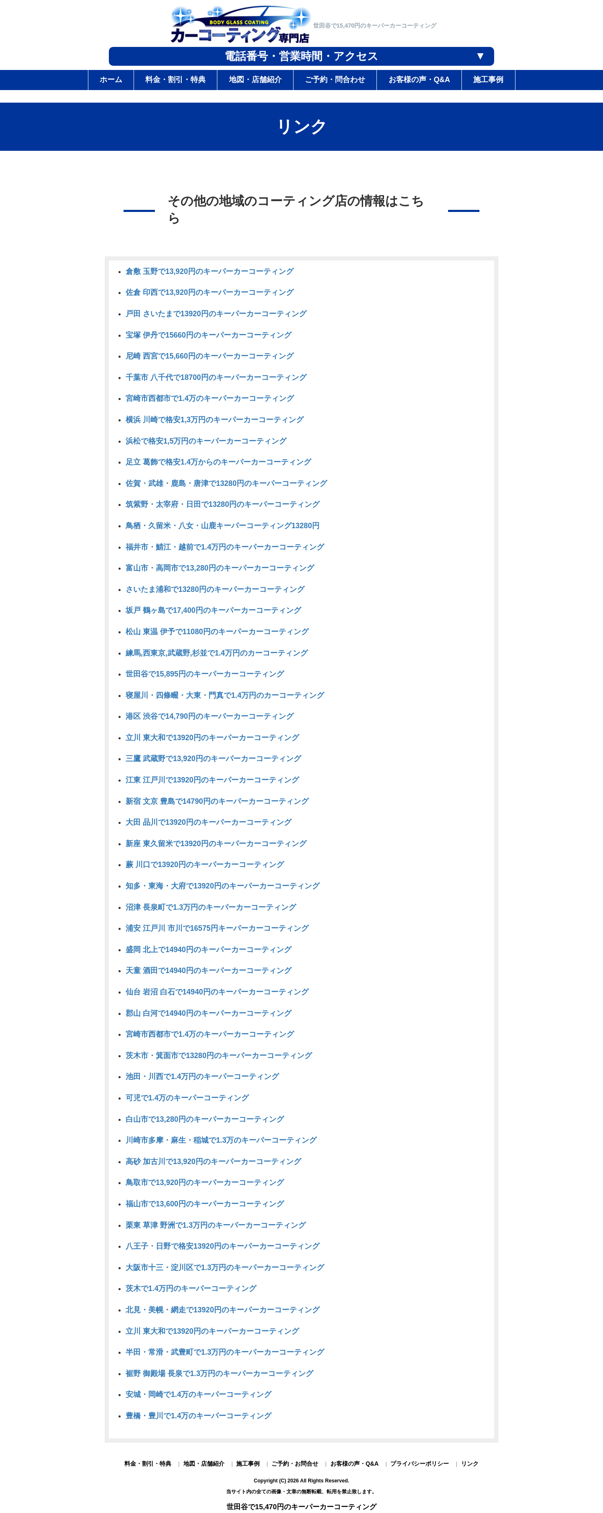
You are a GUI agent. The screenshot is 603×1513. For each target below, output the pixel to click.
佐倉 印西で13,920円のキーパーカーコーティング (210, 292)
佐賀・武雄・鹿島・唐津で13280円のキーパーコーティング (226, 483)
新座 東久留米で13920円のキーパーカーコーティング (216, 843)
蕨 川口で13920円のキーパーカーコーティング (205, 864)
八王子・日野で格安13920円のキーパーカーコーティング (223, 1246)
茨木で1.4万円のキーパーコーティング (191, 1288)
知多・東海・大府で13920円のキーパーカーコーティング (223, 886)
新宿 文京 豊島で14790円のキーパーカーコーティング (217, 801)
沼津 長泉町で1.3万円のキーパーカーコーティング (211, 907)
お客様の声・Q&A (354, 1463)
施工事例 (248, 1463)
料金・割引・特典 (147, 1463)
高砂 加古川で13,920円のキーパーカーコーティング (213, 1161)
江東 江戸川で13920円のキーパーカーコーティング (212, 780)
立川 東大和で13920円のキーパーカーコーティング (212, 737)
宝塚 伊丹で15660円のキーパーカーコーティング (208, 335)
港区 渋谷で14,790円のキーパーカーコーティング (210, 716)
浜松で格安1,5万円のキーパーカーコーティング (206, 441)
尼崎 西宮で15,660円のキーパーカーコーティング (210, 356)
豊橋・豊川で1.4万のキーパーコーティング (198, 1416)
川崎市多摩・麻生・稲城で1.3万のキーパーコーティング (221, 1140)
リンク (470, 1463)
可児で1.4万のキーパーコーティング (187, 1098)
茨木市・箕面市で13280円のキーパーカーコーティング (219, 1055)
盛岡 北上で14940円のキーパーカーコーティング (208, 949)
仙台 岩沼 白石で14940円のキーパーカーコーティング (217, 992)
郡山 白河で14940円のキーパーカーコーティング (208, 1013)
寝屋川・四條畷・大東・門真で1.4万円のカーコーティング (225, 695)
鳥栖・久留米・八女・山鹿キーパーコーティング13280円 (223, 526)
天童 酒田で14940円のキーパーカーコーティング (208, 970)
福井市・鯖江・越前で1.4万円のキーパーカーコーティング (225, 547)
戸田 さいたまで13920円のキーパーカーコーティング (216, 314)
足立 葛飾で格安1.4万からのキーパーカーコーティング (218, 462)
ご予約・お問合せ (294, 1463)
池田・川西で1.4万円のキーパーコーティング (202, 1076)
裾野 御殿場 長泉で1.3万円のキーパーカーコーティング (219, 1373)
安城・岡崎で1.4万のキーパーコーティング (198, 1394)
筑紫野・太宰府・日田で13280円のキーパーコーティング (223, 504)
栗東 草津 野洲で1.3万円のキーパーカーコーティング (216, 1225)
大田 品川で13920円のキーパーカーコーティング (208, 822)
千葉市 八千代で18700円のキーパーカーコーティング (216, 377)
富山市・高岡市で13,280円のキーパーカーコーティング (220, 568)
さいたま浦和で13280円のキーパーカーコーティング (215, 589)
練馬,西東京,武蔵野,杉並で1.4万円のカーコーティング (217, 653)
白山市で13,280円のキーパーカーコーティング (205, 1119)
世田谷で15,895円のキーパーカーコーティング (205, 674)
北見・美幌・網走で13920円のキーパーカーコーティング (223, 1310)
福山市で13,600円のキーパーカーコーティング (205, 1204)
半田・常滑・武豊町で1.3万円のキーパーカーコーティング (225, 1352)
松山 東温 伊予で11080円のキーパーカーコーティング (217, 631)
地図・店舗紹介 (203, 1463)
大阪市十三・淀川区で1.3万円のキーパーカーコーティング (225, 1267)
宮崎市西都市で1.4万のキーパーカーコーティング (210, 398)
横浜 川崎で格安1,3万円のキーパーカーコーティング (215, 420)
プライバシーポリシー (419, 1463)
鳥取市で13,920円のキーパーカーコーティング (205, 1182)
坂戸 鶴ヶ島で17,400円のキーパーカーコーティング (213, 610)
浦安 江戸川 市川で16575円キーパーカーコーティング (217, 928)
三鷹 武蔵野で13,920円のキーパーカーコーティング (213, 758)
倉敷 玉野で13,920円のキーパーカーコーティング (210, 271)
